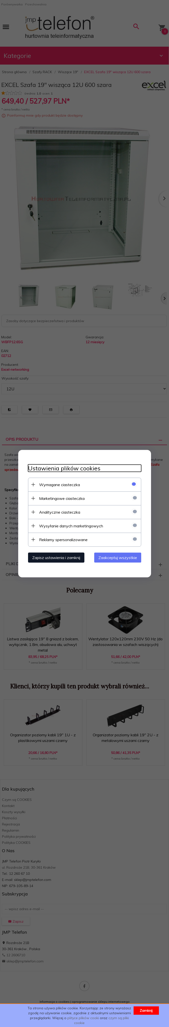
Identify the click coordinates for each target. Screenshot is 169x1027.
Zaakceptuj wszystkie (117, 557)
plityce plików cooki (83, 1018)
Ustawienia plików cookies (64, 468)
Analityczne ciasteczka (59, 511)
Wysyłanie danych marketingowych (71, 525)
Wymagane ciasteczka (59, 484)
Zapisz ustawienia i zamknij (56, 557)
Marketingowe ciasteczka (62, 498)
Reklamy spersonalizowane (63, 539)
